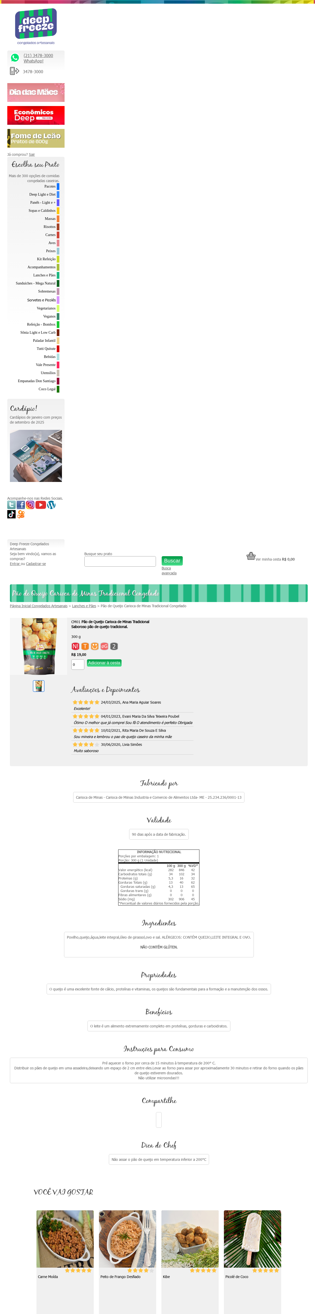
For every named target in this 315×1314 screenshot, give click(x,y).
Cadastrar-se (93, 19)
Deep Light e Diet (42, 194)
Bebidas (49, 357)
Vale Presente (46, 365)
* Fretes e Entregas (246, 1090)
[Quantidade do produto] (135, 120)
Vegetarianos (46, 308)
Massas (50, 219)
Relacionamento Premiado (252, 1079)
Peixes (51, 251)
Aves (52, 243)
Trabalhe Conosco (245, 1112)
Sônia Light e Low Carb (37, 332)
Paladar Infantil (44, 341)
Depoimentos (168, 1123)
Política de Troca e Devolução (254, 1134)
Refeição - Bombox (41, 324)
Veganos (49, 316)
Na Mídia (164, 1090)
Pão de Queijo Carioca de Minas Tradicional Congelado (201, 61)
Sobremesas (47, 291)
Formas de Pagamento (249, 1167)
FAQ (234, 1156)
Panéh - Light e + (42, 202)
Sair (32, 154)
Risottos (50, 227)
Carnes (51, 235)
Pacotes (50, 186)
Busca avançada (197, 27)
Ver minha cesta (270, 15)
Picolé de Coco (109, 881)
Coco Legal (47, 389)
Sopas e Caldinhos (42, 211)
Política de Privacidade (248, 1145)
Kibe (226, 732)
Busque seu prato (141, 9)
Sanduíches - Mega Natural (36, 283)
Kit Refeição (46, 259)
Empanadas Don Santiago (37, 381)
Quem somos (168, 1079)
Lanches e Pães (44, 275)
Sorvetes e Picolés (41, 299)
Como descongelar (172, 1112)
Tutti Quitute (46, 349)
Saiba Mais (18, 1158)
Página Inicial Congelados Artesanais (96, 61)
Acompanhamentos (41, 267)
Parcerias (238, 1123)
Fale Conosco (241, 1101)
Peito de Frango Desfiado (180, 732)
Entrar (72, 19)
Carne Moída (108, 732)
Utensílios (48, 373)
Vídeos (163, 1101)
